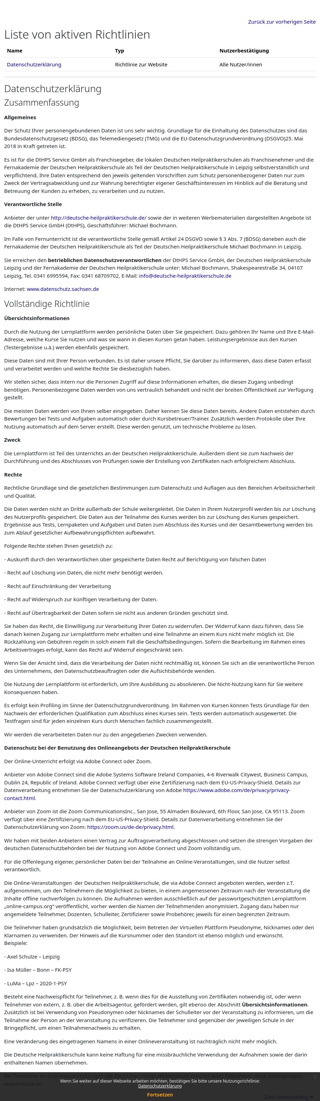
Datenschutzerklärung (160, 1086)
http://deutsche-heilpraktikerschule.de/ (98, 217)
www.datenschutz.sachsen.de (63, 288)
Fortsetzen (160, 1094)
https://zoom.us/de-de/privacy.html (130, 826)
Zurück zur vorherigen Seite (282, 21)
